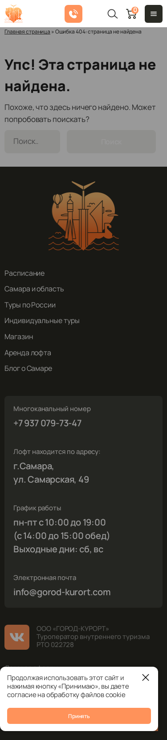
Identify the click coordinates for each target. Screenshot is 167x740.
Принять (79, 716)
